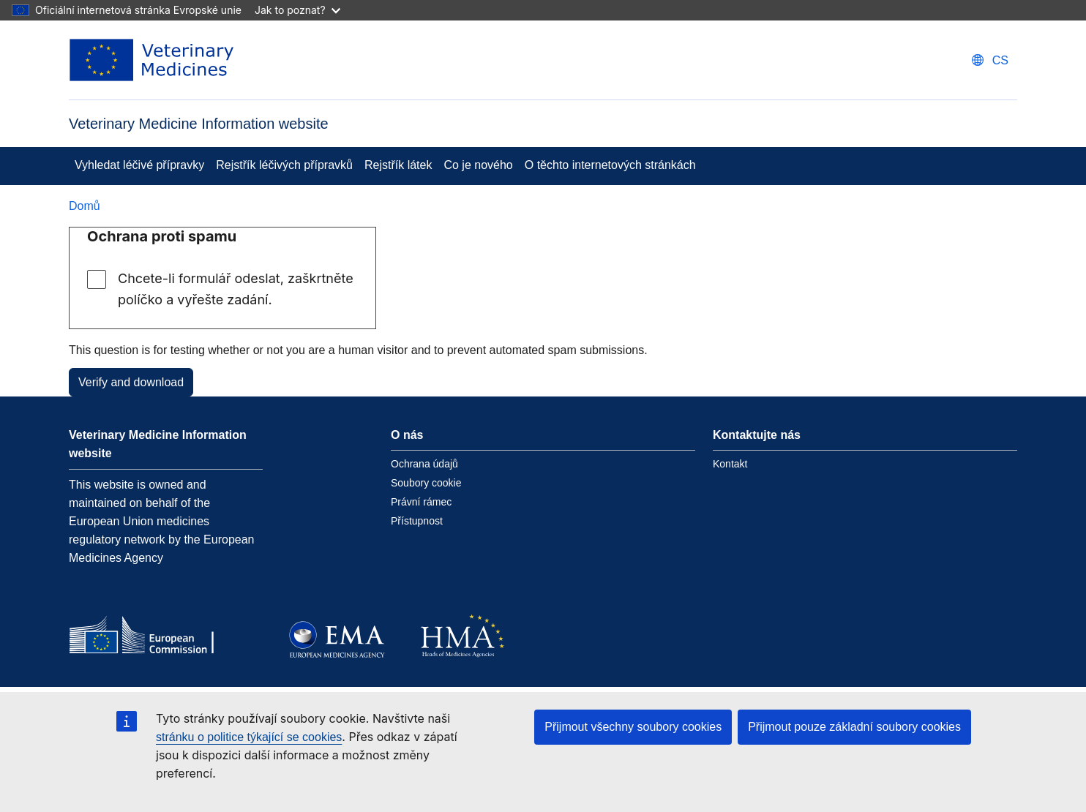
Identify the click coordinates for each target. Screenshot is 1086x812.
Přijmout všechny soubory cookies (633, 727)
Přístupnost (417, 521)
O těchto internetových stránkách (610, 165)
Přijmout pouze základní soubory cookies (854, 727)
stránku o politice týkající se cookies (249, 737)
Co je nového (477, 165)
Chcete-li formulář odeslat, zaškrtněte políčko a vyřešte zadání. (235, 289)
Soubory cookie (426, 483)
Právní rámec (421, 502)
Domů (84, 206)
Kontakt (730, 464)
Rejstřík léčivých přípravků (284, 165)
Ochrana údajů (424, 464)
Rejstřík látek (398, 165)
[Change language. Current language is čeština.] (990, 60)
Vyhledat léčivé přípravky (139, 165)
